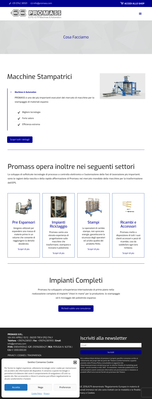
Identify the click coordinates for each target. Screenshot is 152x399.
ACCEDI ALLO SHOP (132, 3)
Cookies (91, 393)
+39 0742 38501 (19, 3)
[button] (75, 362)
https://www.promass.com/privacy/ (93, 365)
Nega (40, 387)
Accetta (16, 387)
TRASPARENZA (34, 355)
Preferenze (65, 387)
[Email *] (110, 345)
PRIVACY (12, 355)
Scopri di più (24, 249)
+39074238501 (24, 340)
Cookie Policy (36, 393)
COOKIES (22, 355)
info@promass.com (43, 3)
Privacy (47, 393)
